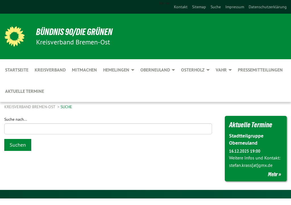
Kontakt (181, 6)
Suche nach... (15, 119)
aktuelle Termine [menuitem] (24, 91)
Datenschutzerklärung (268, 6)
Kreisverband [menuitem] (50, 70)
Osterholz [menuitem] (193, 70)
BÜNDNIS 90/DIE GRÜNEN (74, 32)
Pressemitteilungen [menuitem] (260, 70)
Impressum (234, 6)
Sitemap (199, 6)
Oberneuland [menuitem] (155, 70)
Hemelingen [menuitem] (116, 70)
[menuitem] (181, 7)
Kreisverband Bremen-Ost (30, 106)
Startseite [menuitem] (16, 70)
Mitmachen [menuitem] (84, 70)
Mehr (273, 174)
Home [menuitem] (164, 3)
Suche (216, 6)
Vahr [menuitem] (221, 70)
